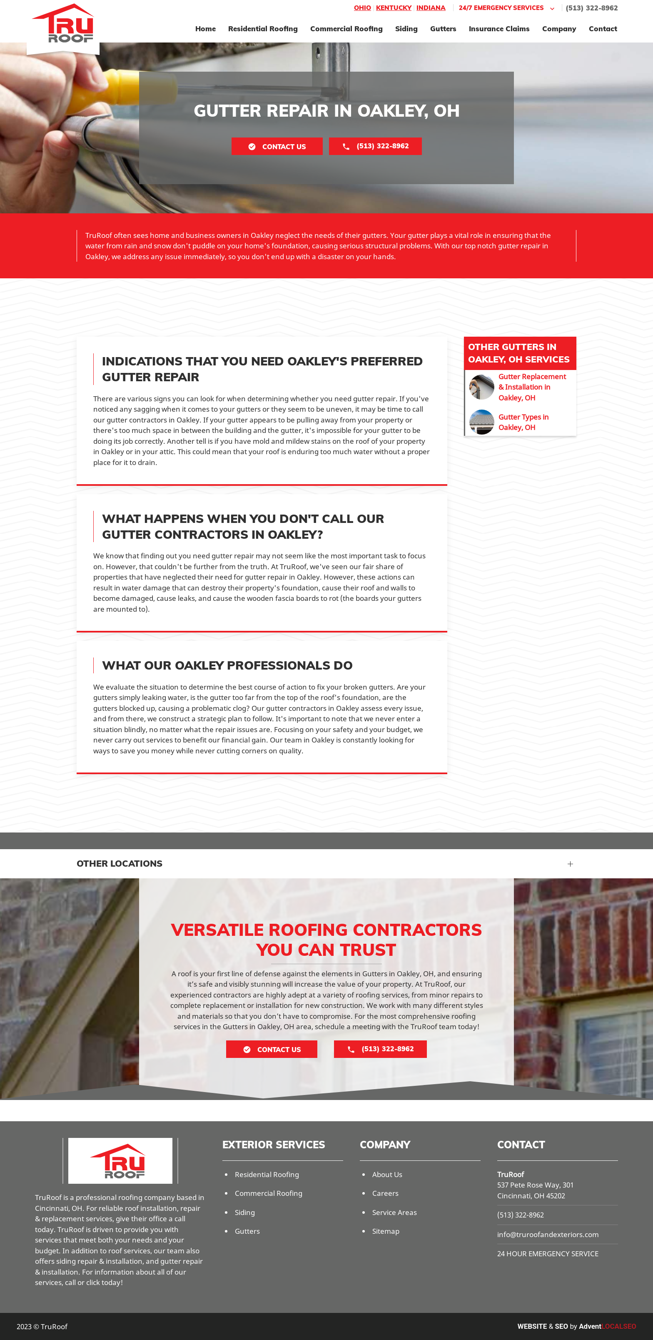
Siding (406, 28)
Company (559, 28)
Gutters (443, 28)
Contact (603, 28)
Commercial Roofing (346, 28)
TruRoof (510, 1174)
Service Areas (394, 1212)
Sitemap (385, 1231)
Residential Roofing (263, 28)
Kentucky (393, 8)
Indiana (431, 8)
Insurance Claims (499, 28)
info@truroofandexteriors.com (548, 1234)
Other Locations (119, 863)
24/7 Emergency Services (507, 8)
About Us (387, 1174)
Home (205, 28)
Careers (385, 1193)
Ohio (362, 8)
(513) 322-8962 (592, 8)
